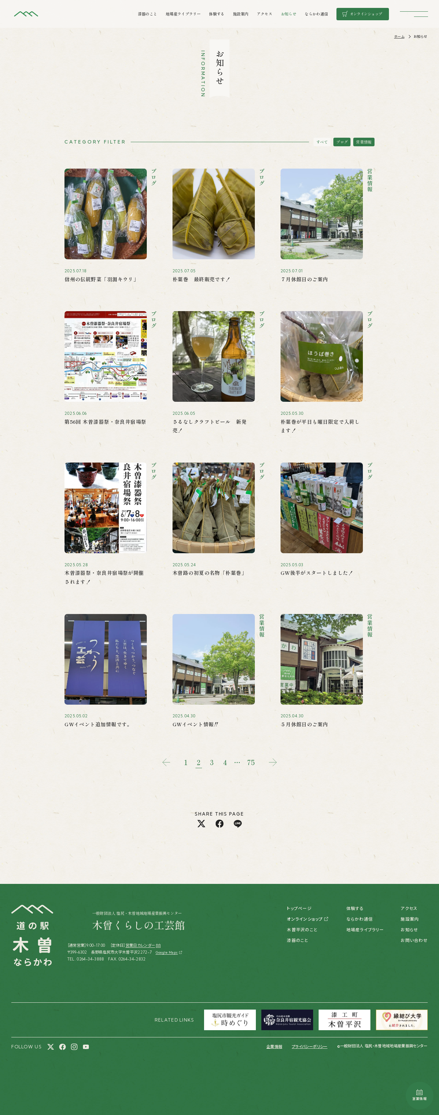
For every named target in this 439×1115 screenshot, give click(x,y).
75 (251, 762)
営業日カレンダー (143, 945)
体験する (216, 13)
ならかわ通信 (316, 13)
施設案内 (240, 13)
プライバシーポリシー (310, 1046)
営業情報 (364, 142)
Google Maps (167, 952)
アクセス (264, 13)
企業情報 (274, 1046)
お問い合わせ (414, 940)
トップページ (299, 908)
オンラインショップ (305, 919)
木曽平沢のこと (302, 929)
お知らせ (288, 13)
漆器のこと (147, 13)
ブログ (342, 142)
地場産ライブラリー (183, 13)
